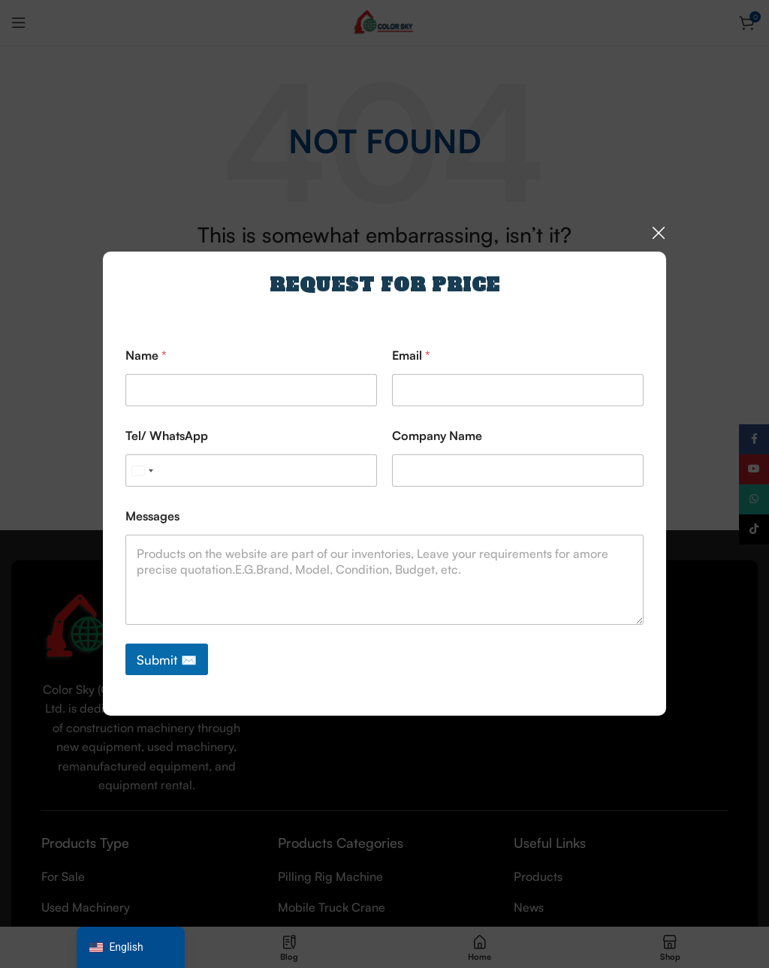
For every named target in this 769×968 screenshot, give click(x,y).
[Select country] (141, 470)
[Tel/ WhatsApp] (251, 470)
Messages (152, 516)
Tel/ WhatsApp (166, 436)
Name (146, 355)
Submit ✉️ (167, 660)
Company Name (437, 436)
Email (411, 355)
